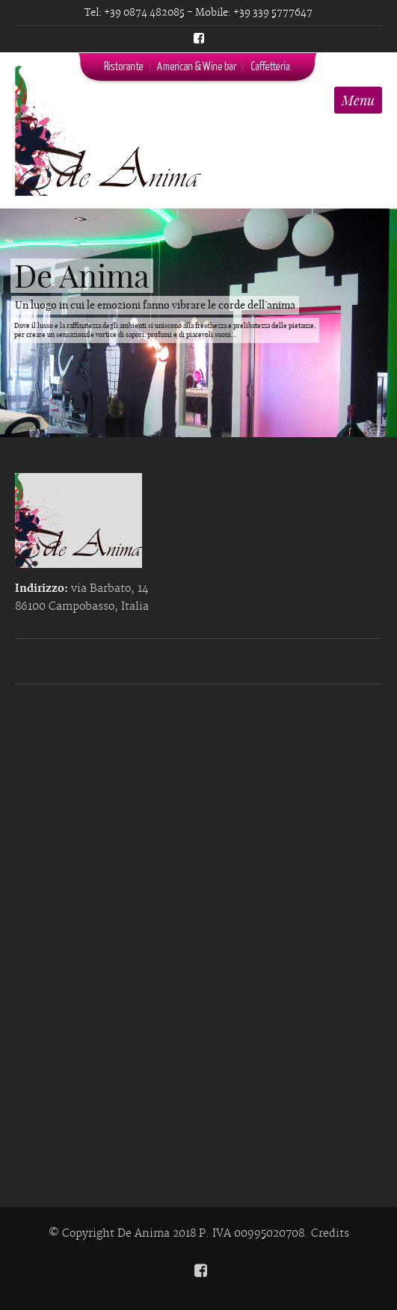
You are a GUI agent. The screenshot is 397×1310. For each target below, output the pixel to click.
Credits (330, 1234)
